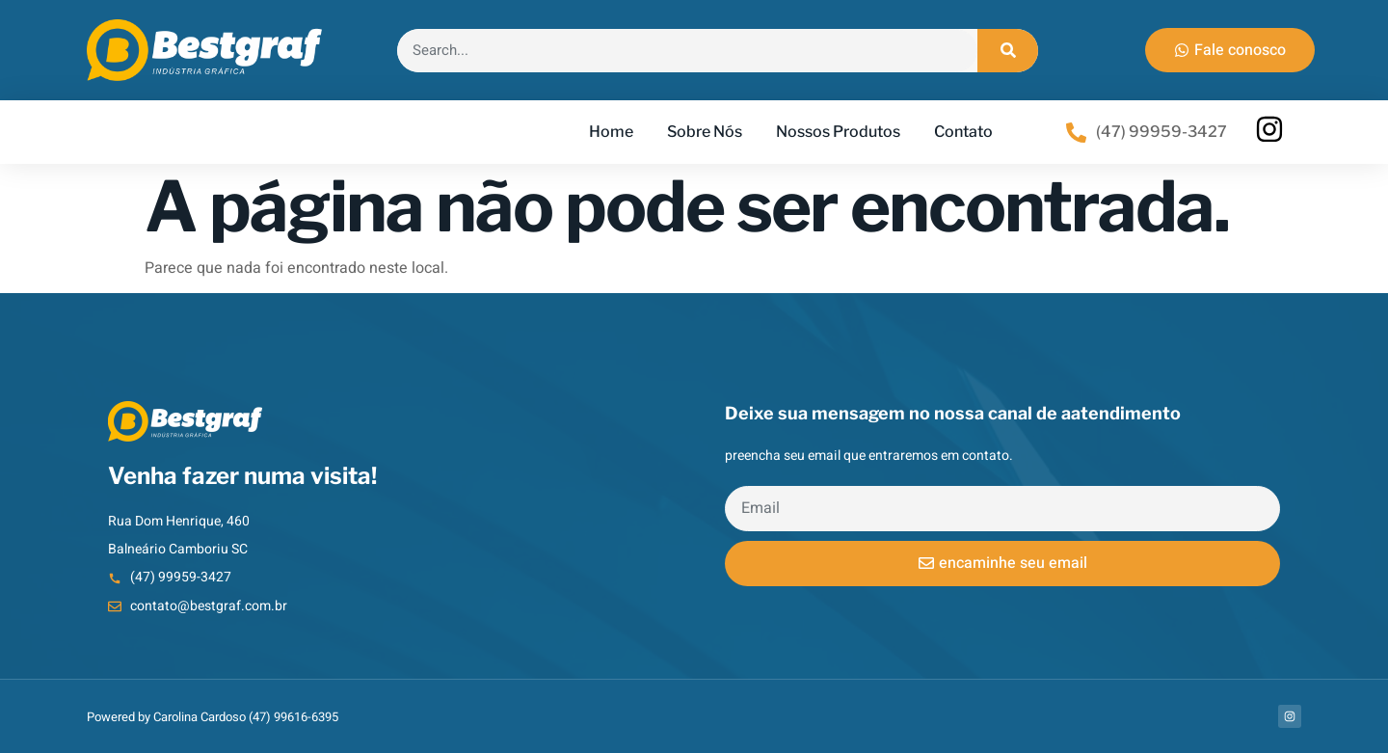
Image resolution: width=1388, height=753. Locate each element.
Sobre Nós (704, 131)
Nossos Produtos (838, 131)
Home (611, 131)
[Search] (1007, 50)
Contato (963, 131)
